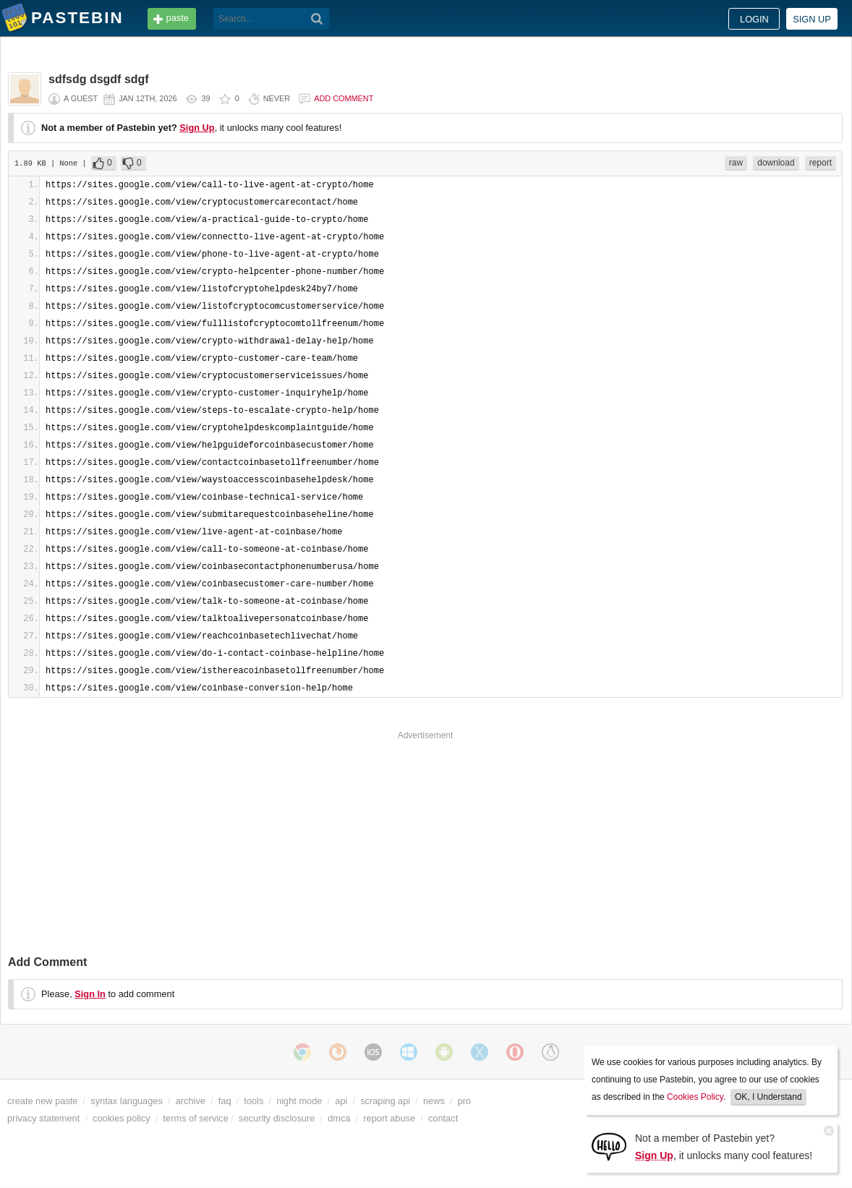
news (434, 1100)
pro (465, 1100)
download (775, 163)
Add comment (343, 98)
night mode (299, 1100)
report (820, 163)
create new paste (42, 1100)
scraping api (385, 1100)
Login (754, 19)
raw (736, 163)
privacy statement (43, 1118)
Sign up (812, 19)
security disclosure (277, 1118)
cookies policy (121, 1118)
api (341, 1100)
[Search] (317, 19)
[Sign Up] (609, 1146)
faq (224, 1100)
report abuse (389, 1118)
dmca (339, 1118)
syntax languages (126, 1100)
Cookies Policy (695, 1097)
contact (443, 1118)
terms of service (196, 1118)
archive (190, 1100)
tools (253, 1100)
